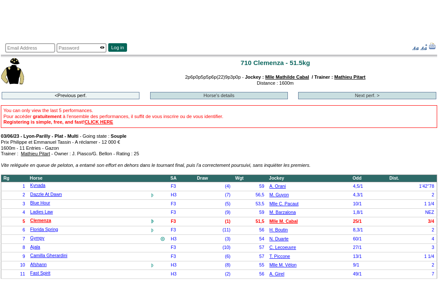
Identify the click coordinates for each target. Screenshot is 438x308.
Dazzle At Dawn (46, 194)
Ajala (35, 247)
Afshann (38, 264)
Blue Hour (40, 203)
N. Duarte (279, 239)
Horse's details (219, 95)
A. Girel (276, 274)
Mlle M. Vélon (283, 265)
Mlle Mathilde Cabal (287, 77)
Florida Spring (44, 229)
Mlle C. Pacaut (284, 203)
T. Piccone (279, 256)
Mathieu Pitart (349, 77)
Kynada (38, 185)
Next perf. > (367, 95)
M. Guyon (279, 194)
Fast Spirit (40, 273)
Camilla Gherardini (49, 255)
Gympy (37, 238)
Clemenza (40, 220)
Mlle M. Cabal (283, 221)
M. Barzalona (282, 212)
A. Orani (277, 186)
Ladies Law (41, 212)
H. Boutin (278, 230)
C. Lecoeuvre (282, 247)
